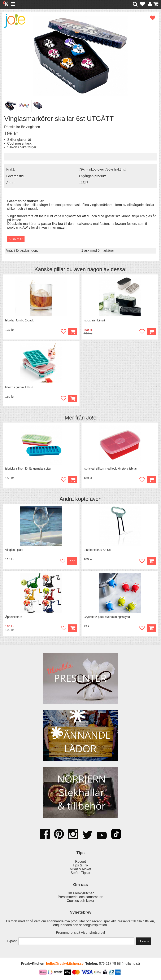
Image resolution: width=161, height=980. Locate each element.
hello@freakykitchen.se (64, 964)
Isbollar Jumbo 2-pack (19, 320)
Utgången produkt (92, 176)
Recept (80, 861)
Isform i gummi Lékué (19, 387)
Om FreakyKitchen (80, 893)
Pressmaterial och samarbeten (80, 897)
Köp (151, 331)
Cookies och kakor (80, 901)
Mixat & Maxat (80, 869)
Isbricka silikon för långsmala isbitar (28, 468)
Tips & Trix (80, 865)
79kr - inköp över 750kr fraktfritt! (102, 169)
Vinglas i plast (14, 550)
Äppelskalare (13, 617)
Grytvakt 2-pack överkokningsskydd (107, 617)
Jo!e (91, 418)
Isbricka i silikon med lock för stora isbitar (110, 468)
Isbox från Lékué (94, 320)
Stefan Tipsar (80, 873)
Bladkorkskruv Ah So (97, 550)
